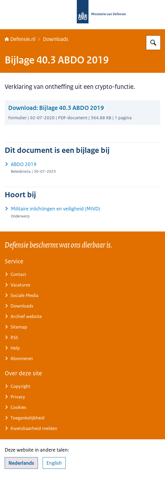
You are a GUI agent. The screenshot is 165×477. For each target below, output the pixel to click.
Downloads (55, 39)
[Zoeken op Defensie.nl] (153, 43)
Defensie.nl (20, 39)
